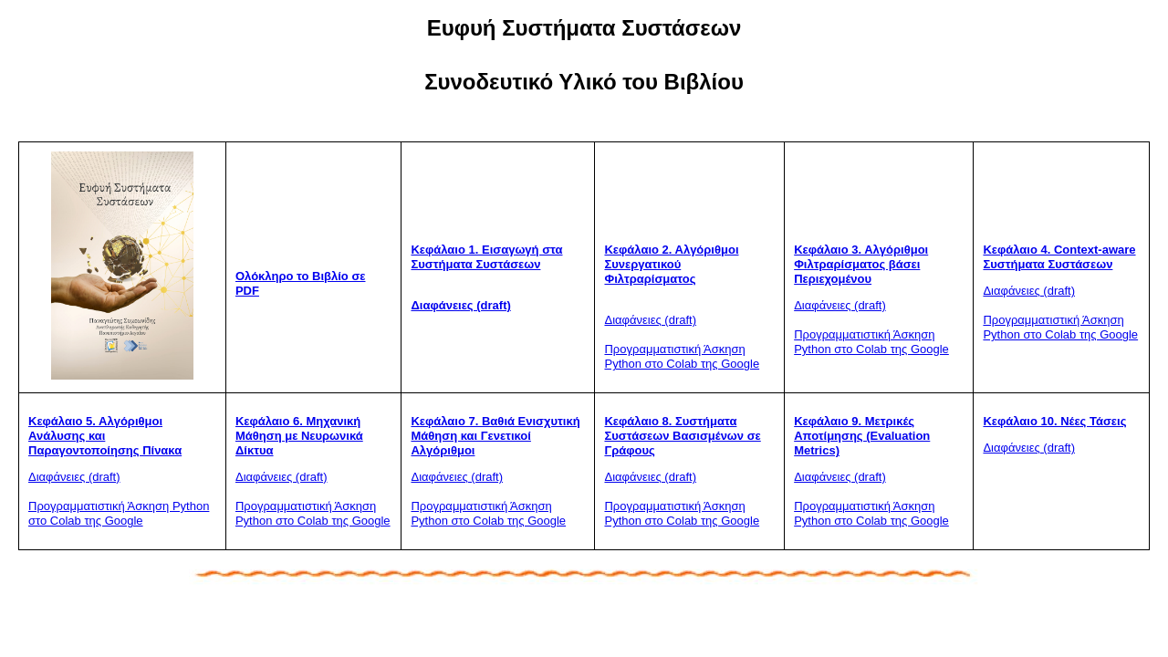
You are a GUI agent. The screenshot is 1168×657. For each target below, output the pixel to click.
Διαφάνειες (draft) (460, 305)
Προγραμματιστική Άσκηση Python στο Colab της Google (681, 356)
